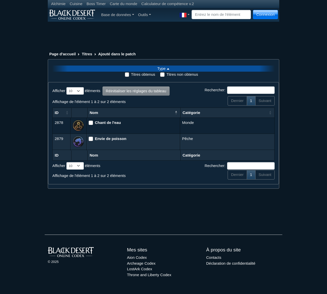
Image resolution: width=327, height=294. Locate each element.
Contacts (213, 257)
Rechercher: (240, 90)
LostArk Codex (139, 269)
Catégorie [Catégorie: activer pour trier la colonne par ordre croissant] (191, 112)
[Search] (221, 14)
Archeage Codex (141, 263)
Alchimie (58, 4)
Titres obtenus (143, 74)
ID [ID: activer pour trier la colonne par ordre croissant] (57, 112)
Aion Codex (137, 257)
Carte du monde (123, 4)
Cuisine (76, 4)
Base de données (117, 14)
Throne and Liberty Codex (149, 275)
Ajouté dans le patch (117, 54)
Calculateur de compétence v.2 (167, 4)
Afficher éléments (76, 91)
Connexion (265, 14)
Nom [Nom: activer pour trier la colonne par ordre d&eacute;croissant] (94, 112)
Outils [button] (144, 14)
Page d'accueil (62, 54)
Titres (87, 54)
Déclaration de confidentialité (230, 263)
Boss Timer (96, 4)
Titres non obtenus (182, 74)
